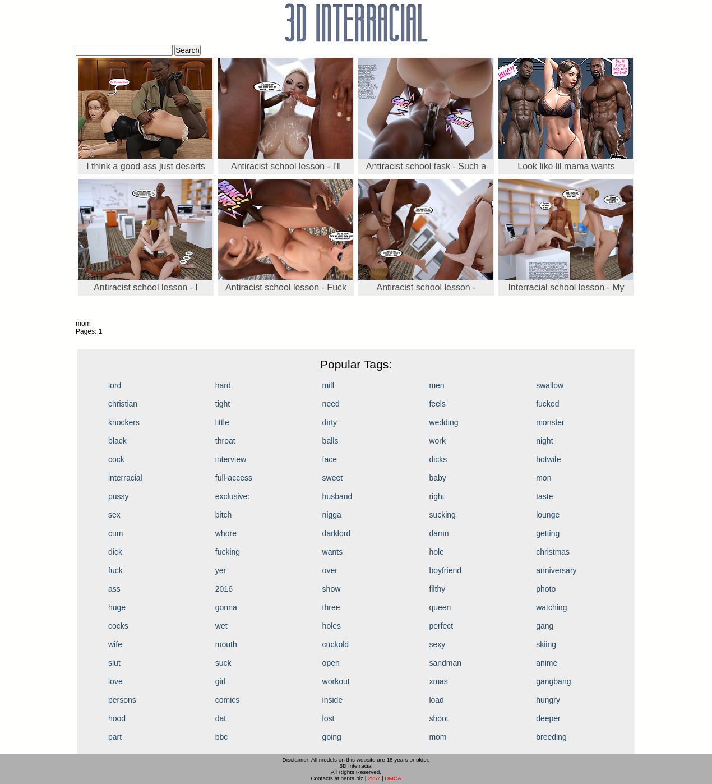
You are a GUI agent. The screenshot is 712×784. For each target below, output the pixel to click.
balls (330, 440)
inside (332, 699)
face (329, 459)
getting (548, 533)
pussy (118, 496)
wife (115, 644)
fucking (227, 551)
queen (440, 607)
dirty (329, 422)
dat (220, 718)
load (436, 699)
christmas (553, 551)
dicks (438, 459)
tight (222, 403)
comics (227, 699)
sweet (332, 477)
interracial (125, 477)
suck (223, 662)
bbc (221, 736)
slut (114, 662)
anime (546, 662)
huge (117, 607)
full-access (233, 477)
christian (122, 403)
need (331, 403)
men (436, 385)
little (222, 422)
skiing (546, 644)
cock (116, 459)
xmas (438, 681)
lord (114, 385)
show (331, 588)
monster (550, 422)
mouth (226, 644)
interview (230, 459)
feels (437, 403)
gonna (226, 607)
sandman (445, 662)
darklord (336, 533)
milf (328, 385)
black (117, 440)
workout (336, 681)
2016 (224, 588)
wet (221, 625)
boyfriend (445, 570)
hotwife (548, 459)
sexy (437, 644)
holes (331, 625)
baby (437, 477)
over (329, 570)
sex (114, 514)
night (544, 440)
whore (226, 533)
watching (551, 607)
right (436, 496)
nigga (331, 514)
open (331, 662)
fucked (547, 403)
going (331, 736)
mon (543, 477)
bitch (223, 514)
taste (544, 496)
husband (337, 496)
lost (328, 718)
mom (437, 736)
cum (115, 533)
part (115, 736)
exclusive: (232, 496)
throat (225, 440)
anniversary (556, 570)
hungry (548, 699)
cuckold (335, 644)
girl (220, 681)
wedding (443, 422)
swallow (549, 385)
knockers (124, 422)
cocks (118, 625)
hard (223, 385)
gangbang (553, 681)
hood (117, 718)
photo (546, 588)
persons (122, 699)
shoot (438, 718)
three (331, 607)
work (437, 440)
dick (115, 551)
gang (544, 625)
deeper (548, 718)
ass (114, 588)
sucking (442, 514)
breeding (551, 736)
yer (220, 570)
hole (436, 551)
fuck (115, 570)
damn (439, 533)
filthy (437, 588)
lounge (548, 514)
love (115, 681)
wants (332, 551)
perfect (441, 625)
